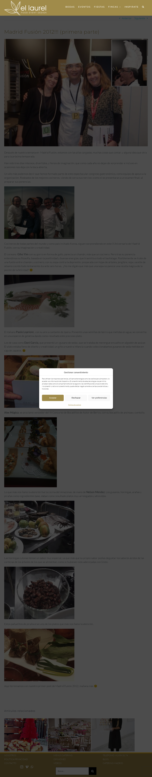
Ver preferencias (99, 398)
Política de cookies (74, 405)
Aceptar (52, 398)
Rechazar (75, 398)
